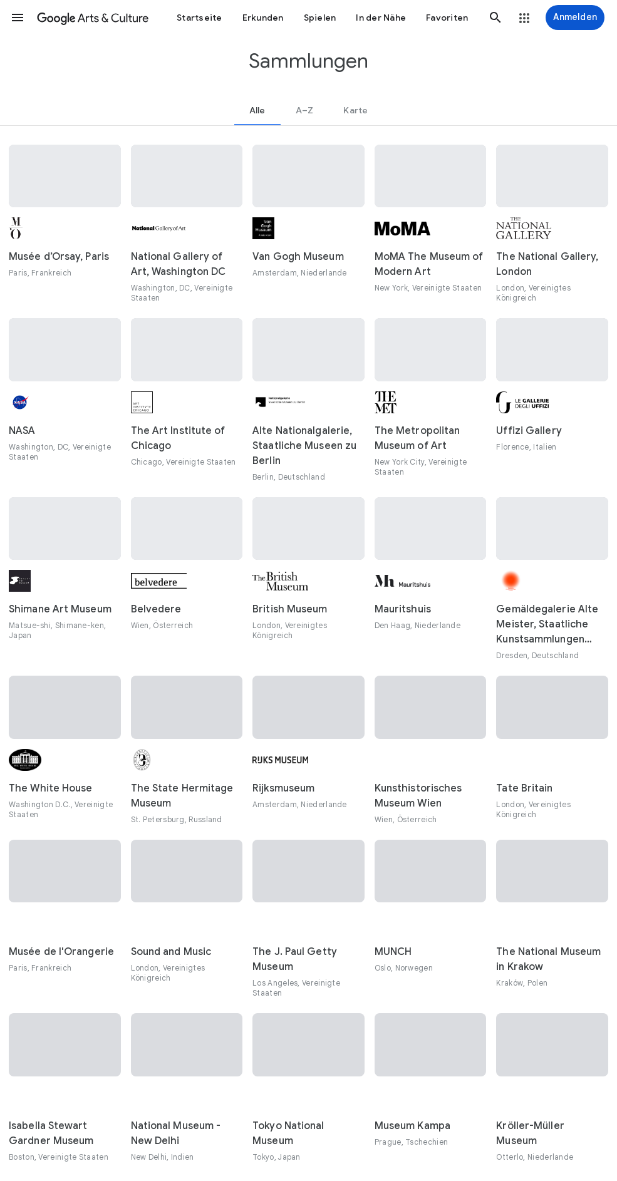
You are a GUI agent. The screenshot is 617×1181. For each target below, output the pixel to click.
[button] (18, 18)
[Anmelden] (575, 17)
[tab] (257, 110)
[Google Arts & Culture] (92, 17)
